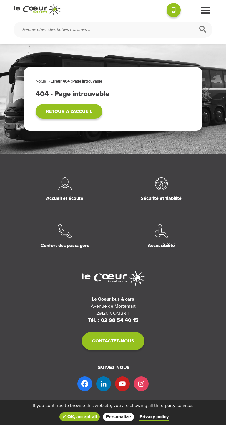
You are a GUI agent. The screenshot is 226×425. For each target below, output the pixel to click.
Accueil (42, 81)
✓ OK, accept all (79, 417)
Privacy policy (154, 417)
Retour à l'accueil (69, 111)
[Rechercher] (202, 30)
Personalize (118, 417)
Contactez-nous (113, 341)
